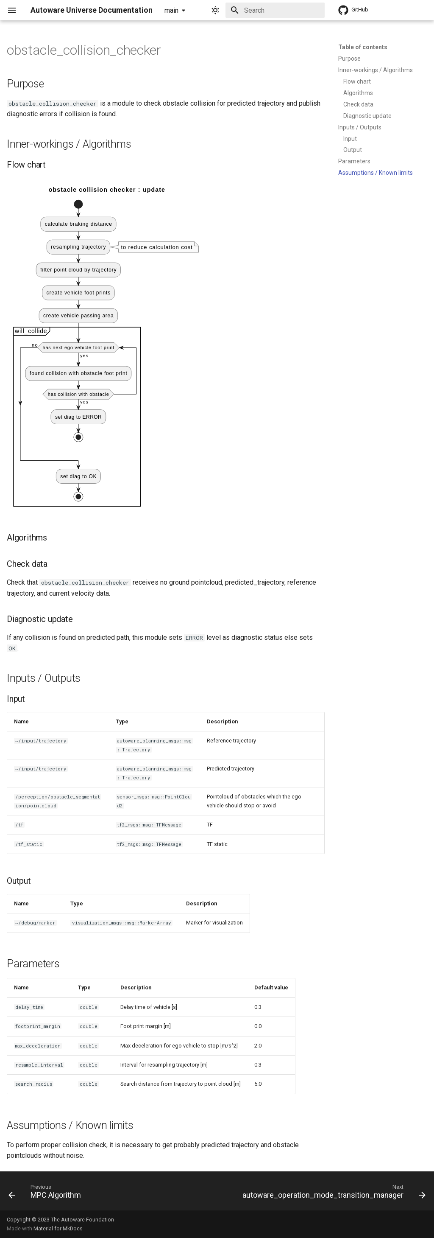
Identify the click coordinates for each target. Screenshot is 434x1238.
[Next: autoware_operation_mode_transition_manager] (332, 1193)
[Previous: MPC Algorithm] (46, 1193)
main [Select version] (171, 10)
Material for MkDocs (58, 1228)
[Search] (275, 10)
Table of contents (362, 47)
